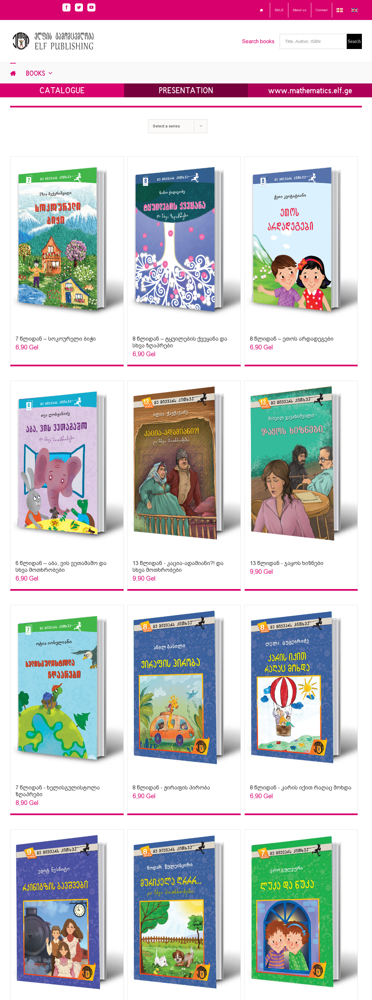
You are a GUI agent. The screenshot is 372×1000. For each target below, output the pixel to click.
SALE (279, 10)
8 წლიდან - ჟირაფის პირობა (171, 787)
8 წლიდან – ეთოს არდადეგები (292, 339)
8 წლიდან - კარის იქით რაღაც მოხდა (300, 787)
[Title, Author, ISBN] (313, 41)
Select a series (166, 126)
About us (300, 10)
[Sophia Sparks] (66, 242)
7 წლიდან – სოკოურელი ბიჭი (56, 339)
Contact (321, 10)
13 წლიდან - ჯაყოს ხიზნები (286, 563)
